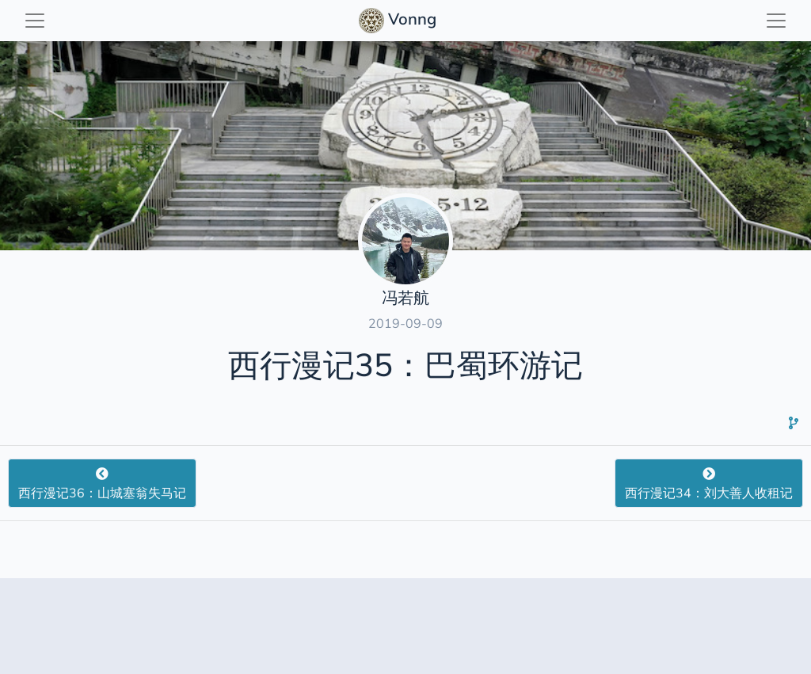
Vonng (399, 20)
